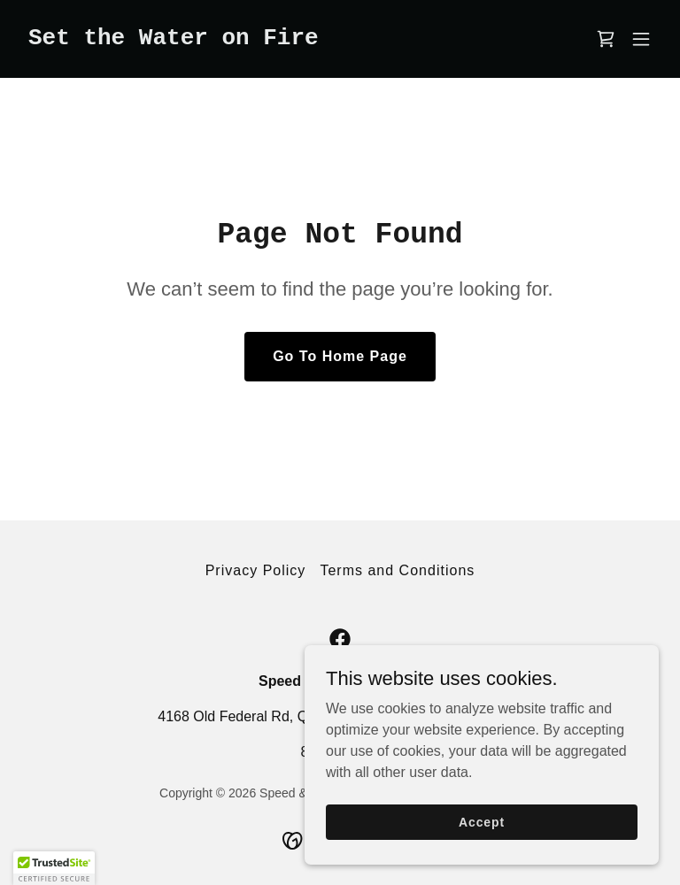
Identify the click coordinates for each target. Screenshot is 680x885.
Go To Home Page (340, 356)
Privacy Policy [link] (255, 570)
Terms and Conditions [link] (397, 570)
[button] (641, 39)
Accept (482, 821)
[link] (173, 39)
